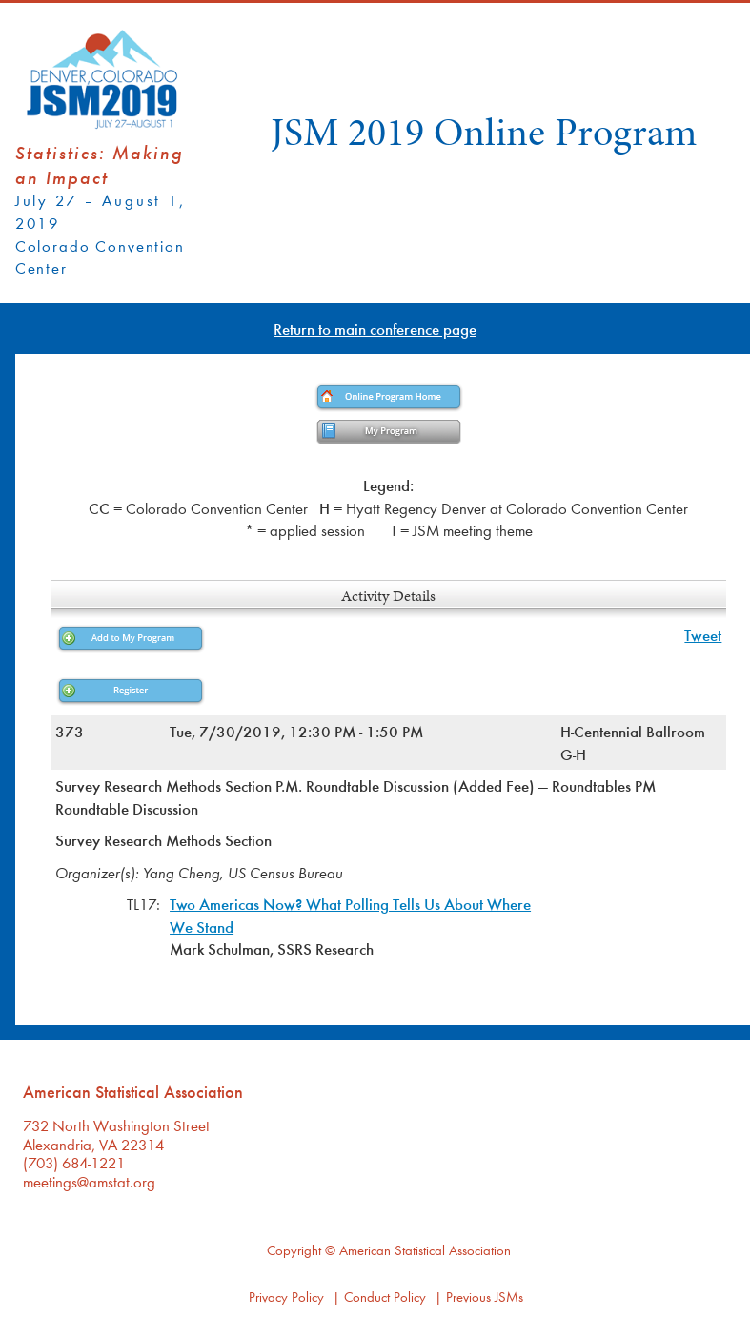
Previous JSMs (484, 1297)
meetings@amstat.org (89, 1181)
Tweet (702, 635)
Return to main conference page (375, 329)
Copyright (294, 1250)
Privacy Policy (286, 1297)
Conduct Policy (385, 1297)
